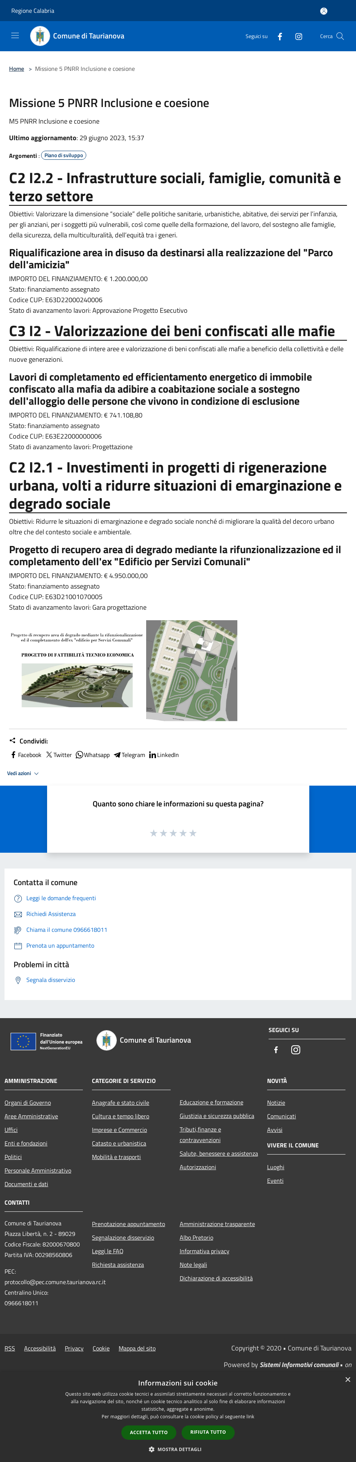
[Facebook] (276, 36)
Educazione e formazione (211, 1102)
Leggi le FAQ (108, 1251)
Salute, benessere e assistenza (219, 1153)
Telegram (129, 754)
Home (16, 68)
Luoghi (275, 1166)
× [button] (347, 1380)
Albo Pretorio (196, 1237)
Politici (13, 1156)
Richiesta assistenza (118, 1264)
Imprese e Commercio (119, 1129)
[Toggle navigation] (15, 35)
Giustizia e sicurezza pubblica (217, 1115)
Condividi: (28, 741)
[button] (178, 1449)
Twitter (58, 754)
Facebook (25, 754)
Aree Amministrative (31, 1116)
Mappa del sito (137, 1348)
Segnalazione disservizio (123, 1237)
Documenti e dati (26, 1183)
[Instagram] (295, 36)
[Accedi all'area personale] (323, 11)
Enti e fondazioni (26, 1143)
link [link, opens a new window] (250, 1416)
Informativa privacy (204, 1251)
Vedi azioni (24, 773)
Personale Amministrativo (38, 1170)
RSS (10, 1348)
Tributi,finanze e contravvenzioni (200, 1134)
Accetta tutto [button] (149, 1432)
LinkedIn (163, 754)
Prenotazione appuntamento (128, 1223)
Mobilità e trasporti (116, 1156)
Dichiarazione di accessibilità (216, 1278)
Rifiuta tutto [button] (208, 1432)
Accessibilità (40, 1348)
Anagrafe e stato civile (120, 1102)
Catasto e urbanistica (119, 1143)
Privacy (74, 1348)
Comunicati (281, 1116)
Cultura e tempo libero (120, 1116)
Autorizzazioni (198, 1166)
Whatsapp (92, 754)
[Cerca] (340, 36)
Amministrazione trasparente (217, 1223)
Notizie (276, 1102)
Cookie (101, 1348)
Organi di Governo (28, 1102)
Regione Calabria (32, 10)
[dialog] (178, 1417)
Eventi (275, 1180)
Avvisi (275, 1129)
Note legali (193, 1264)
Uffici (11, 1129)
